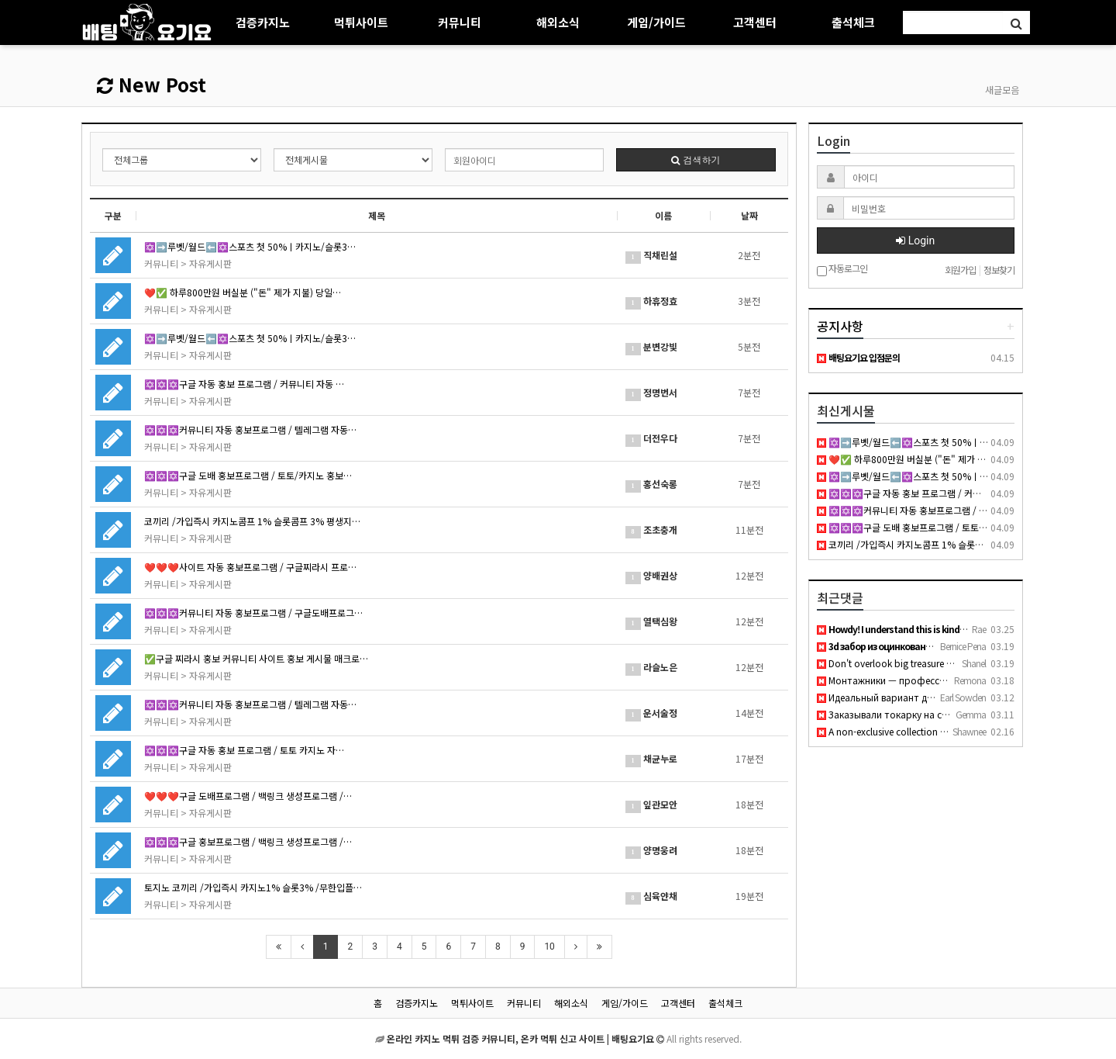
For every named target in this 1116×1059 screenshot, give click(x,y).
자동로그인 (842, 269)
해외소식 (558, 22)
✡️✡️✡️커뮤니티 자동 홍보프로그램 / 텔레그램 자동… (250, 429)
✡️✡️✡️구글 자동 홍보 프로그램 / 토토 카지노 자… (244, 749)
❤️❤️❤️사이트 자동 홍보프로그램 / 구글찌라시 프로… (250, 566)
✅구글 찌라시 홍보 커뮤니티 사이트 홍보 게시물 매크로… (256, 658)
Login (915, 240)
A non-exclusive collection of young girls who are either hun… (952, 731)
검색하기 (695, 159)
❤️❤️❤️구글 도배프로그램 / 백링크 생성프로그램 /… (248, 795)
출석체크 (853, 22)
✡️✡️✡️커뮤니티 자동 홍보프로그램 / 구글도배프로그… (253, 612)
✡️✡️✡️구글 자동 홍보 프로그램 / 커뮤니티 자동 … (244, 383)
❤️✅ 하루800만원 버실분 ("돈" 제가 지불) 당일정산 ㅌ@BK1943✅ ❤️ (965, 458)
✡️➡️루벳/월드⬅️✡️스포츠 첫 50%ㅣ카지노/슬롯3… (250, 246)
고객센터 (755, 22)
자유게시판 (210, 263)
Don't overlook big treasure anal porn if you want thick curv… (953, 663)
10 (549, 946)
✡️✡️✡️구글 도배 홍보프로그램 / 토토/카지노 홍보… (248, 475)
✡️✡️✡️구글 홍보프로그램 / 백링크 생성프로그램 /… (248, 841)
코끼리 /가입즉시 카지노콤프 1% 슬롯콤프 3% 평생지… (252, 521)
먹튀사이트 (361, 22)
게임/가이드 (656, 22)
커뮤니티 (459, 22)
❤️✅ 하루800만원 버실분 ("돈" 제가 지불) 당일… (242, 292)
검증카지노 (263, 22)
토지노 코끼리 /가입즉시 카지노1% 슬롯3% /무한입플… (253, 887)
